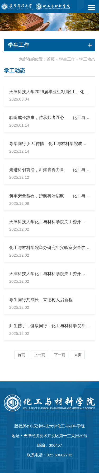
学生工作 (67, 59)
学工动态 (87, 59)
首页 (51, 59)
